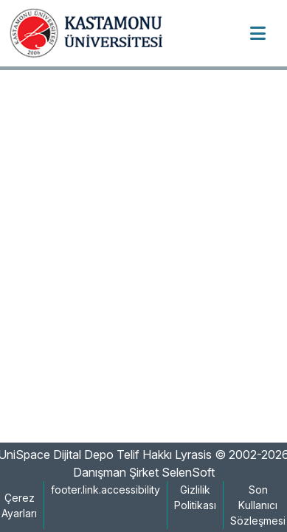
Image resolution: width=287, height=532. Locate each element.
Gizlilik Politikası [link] (195, 497)
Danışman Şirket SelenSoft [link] (144, 472)
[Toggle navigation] (257, 33)
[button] (91, 33)
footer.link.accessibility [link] (105, 489)
